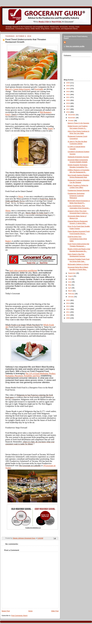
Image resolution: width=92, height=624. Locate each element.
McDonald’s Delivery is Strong (78, 264)
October (71, 121)
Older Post (55, 611)
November (72, 118)
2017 (68, 109)
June (70, 282)
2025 (68, 86)
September (72, 273)
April (70, 288)
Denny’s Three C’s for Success (78, 123)
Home (30, 611)
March (70, 291)
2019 (68, 103)
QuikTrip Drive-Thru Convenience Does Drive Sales (77, 239)
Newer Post (6, 611)
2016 (68, 112)
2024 (68, 88)
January (71, 297)
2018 (68, 106)
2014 (68, 303)
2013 (68, 306)
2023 (68, 91)
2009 (68, 318)
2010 (68, 315)
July (69, 279)
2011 (68, 312)
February (71, 294)
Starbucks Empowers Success (78, 157)
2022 (68, 94)
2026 (68, 83)
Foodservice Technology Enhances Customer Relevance (76, 196)
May (69, 285)
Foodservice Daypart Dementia (78, 190)
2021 (68, 97)
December (72, 115)
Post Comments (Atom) (19, 615)
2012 (68, 309)
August (70, 276)
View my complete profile (75, 46)
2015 (68, 300)
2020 (68, 100)
